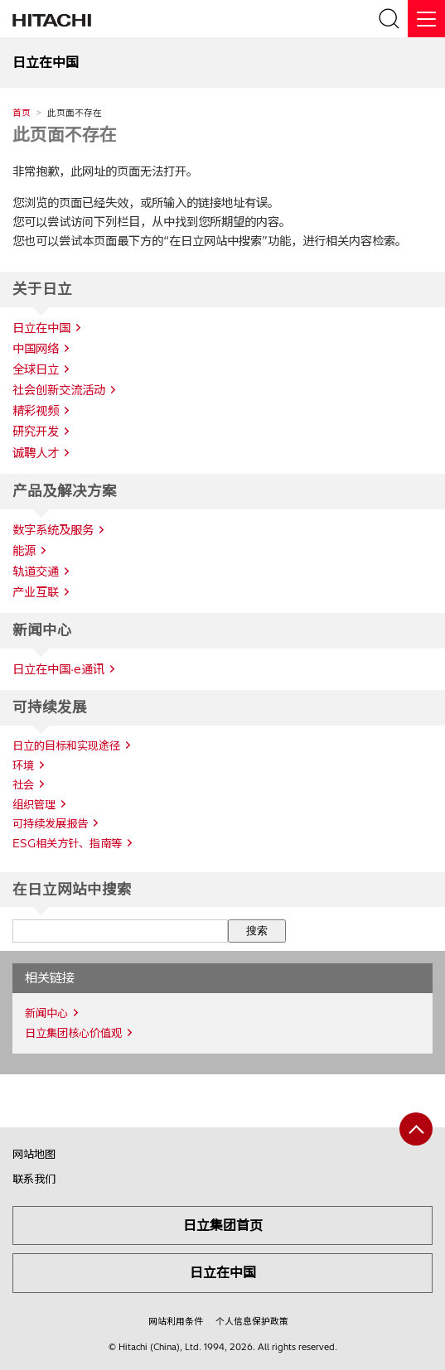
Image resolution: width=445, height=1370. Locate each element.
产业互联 (35, 592)
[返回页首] (416, 1129)
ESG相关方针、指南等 (67, 843)
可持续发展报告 (50, 823)
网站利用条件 (175, 1321)
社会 (23, 784)
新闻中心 (46, 1013)
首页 (21, 112)
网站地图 (34, 1153)
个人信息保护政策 (251, 1321)
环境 (23, 765)
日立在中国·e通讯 (58, 669)
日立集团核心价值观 (73, 1033)
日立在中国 (223, 1272)
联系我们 (34, 1178)
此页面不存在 (64, 134)
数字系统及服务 (53, 530)
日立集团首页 (223, 1225)
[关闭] (426, 18)
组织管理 (34, 804)
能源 (24, 550)
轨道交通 (35, 571)
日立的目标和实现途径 (66, 745)
